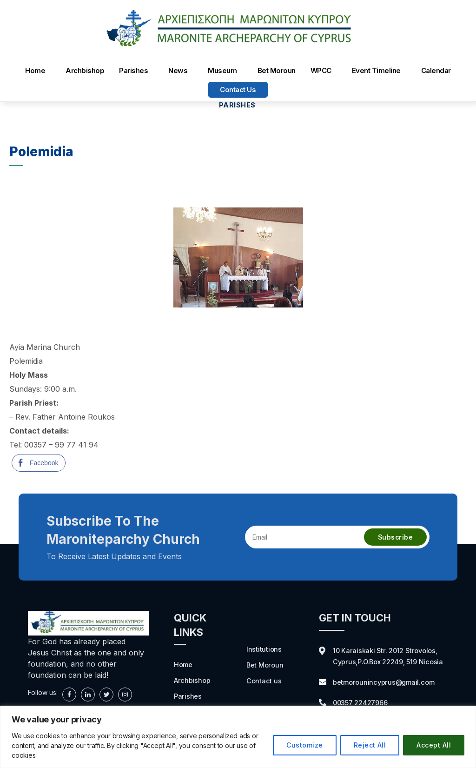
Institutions (264, 649)
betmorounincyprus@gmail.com (387, 694)
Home (35, 70)
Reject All (370, 745)
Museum (222, 70)
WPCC (321, 70)
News (177, 70)
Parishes (133, 70)
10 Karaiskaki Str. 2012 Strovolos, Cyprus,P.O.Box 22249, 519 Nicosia (389, 662)
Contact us (238, 89)
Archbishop (85, 70)
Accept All (433, 745)
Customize (304, 745)
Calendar (436, 70)
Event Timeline (376, 70)
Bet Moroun (277, 70)
